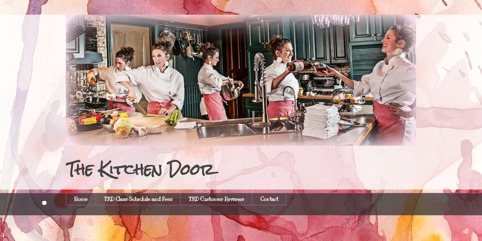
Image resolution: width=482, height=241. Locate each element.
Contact (269, 199)
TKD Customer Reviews (216, 199)
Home (81, 199)
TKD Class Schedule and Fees (138, 199)
